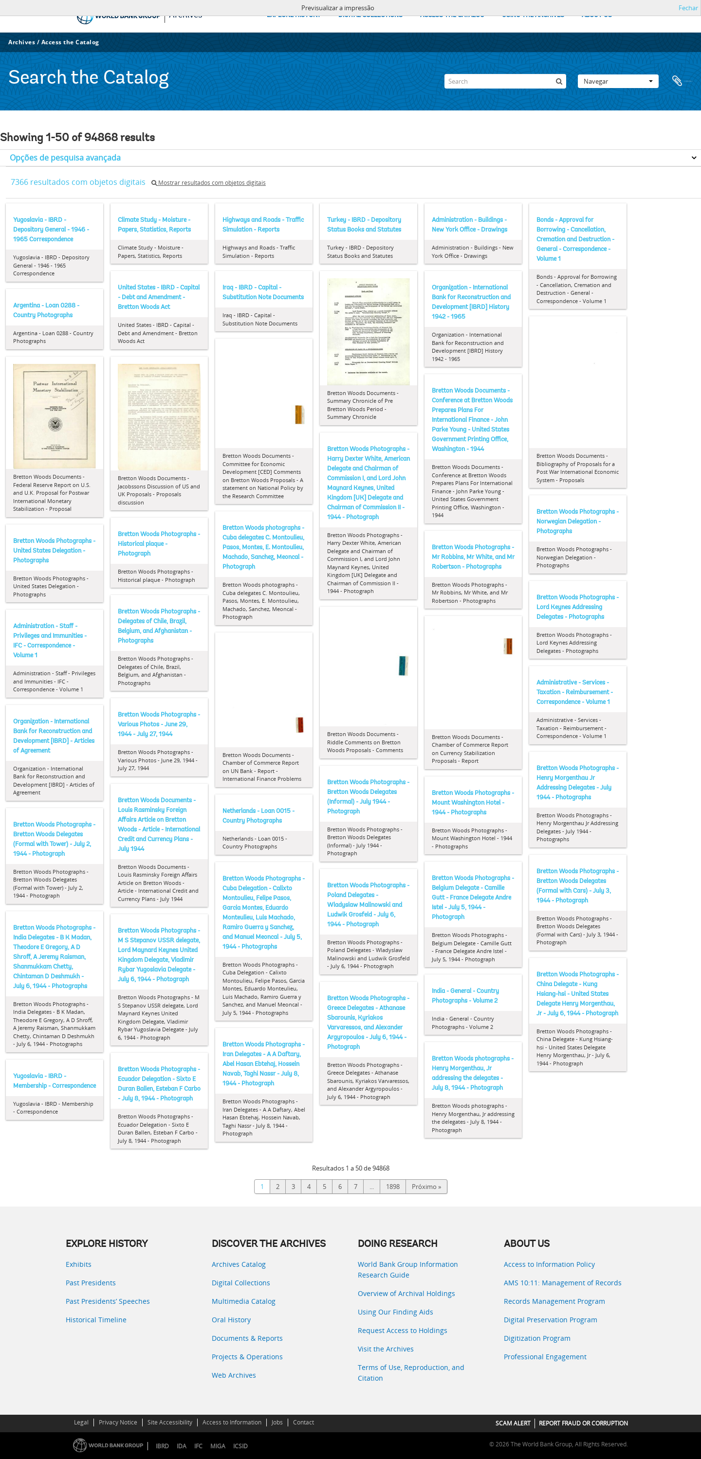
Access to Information (232, 1422)
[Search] (505, 81)
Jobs (277, 1422)
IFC (198, 1446)
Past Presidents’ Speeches (108, 1301)
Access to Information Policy (549, 1264)
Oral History (231, 1319)
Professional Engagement (545, 1356)
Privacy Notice (118, 1422)
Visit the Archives (386, 1348)
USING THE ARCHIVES (533, 15)
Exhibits (79, 1264)
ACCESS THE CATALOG (452, 15)
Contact (303, 1422)
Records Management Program (554, 1301)
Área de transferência (682, 81)
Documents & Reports (247, 1338)
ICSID (240, 1446)
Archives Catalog (239, 1264)
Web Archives (234, 1375)
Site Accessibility (170, 1422)
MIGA (217, 1446)
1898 (393, 1186)
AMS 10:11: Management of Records (563, 1282)
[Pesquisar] (559, 81)
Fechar (688, 7)
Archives (21, 42)
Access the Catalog (70, 42)
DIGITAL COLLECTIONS (370, 15)
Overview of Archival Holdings (406, 1293)
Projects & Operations (247, 1356)
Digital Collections (241, 1282)
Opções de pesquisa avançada (65, 157)
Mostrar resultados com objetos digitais (208, 183)
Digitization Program (537, 1338)
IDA (181, 1446)
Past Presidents (91, 1282)
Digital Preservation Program (550, 1319)
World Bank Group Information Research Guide (408, 1269)
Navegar (618, 81)
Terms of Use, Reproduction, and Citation (411, 1373)
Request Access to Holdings (402, 1330)
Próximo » (426, 1186)
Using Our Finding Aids (395, 1311)
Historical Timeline (96, 1319)
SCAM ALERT (513, 1423)
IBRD (162, 1446)
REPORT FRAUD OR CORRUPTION (583, 1423)
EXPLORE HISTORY (294, 15)
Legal (81, 1422)
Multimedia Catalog (244, 1301)
